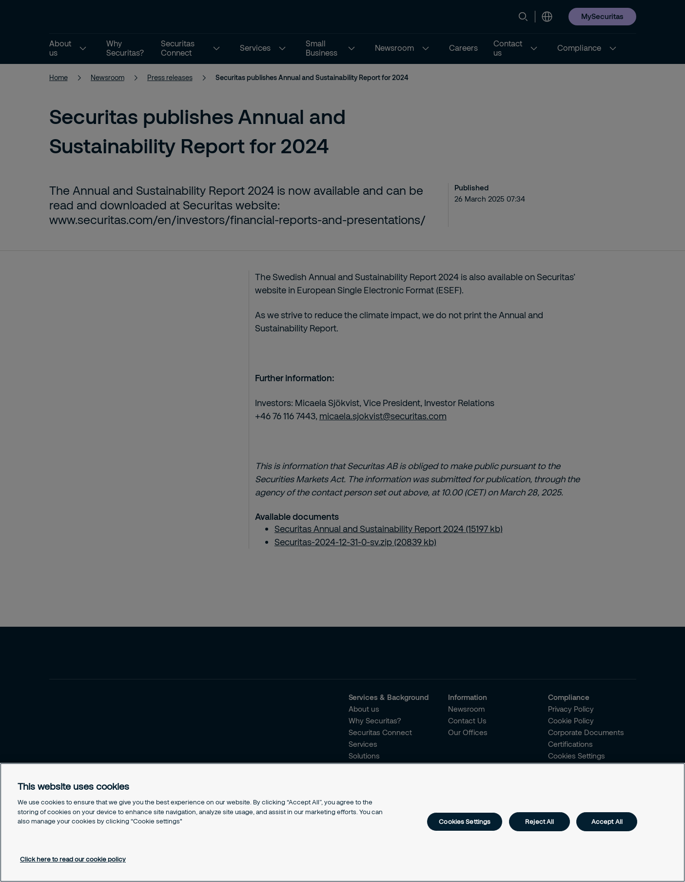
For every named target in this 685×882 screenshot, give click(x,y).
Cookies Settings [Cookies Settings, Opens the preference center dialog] (464, 821)
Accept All (607, 821)
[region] (342, 822)
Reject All (539, 821)
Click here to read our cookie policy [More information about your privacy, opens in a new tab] (73, 859)
